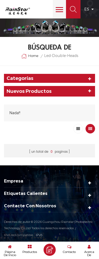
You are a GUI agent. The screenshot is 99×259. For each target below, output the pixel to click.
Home (29, 56)
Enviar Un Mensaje (49, 249)
